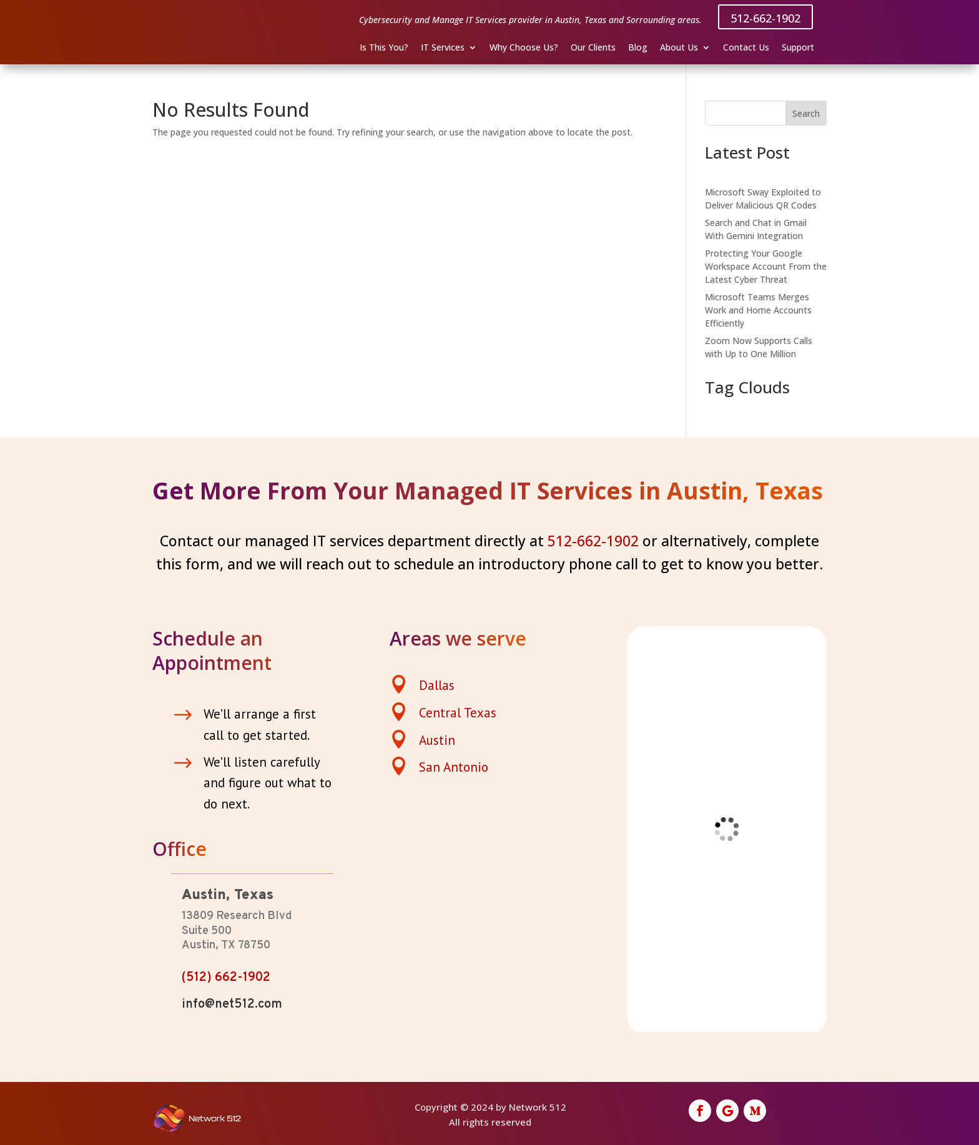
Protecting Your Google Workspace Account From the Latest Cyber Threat (766, 266)
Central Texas (457, 712)
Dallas (437, 685)
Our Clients (593, 48)
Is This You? (384, 48)
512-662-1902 (765, 18)
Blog (637, 48)
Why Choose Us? (524, 48)
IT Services (443, 48)
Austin (437, 740)
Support (798, 48)
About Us (679, 48)
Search (806, 113)
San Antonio (453, 767)
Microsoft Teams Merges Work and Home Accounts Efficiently (758, 310)
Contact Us (746, 48)
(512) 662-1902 (226, 978)
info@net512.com (232, 1004)
